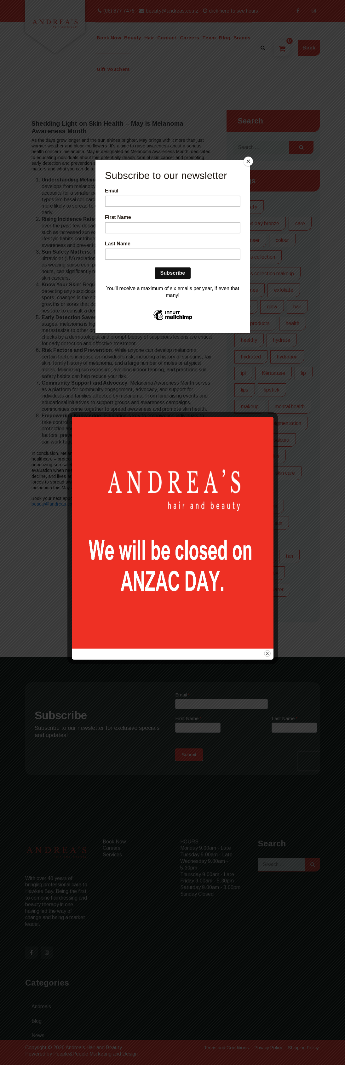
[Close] (248, 161)
